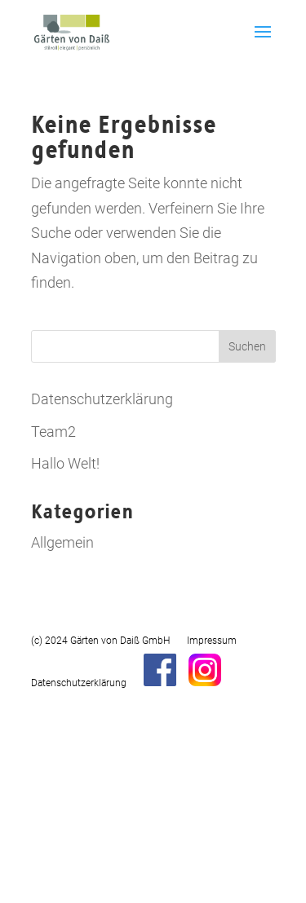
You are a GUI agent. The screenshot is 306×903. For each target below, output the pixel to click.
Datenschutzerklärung (102, 398)
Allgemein (62, 542)
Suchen (247, 346)
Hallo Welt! (65, 463)
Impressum (212, 640)
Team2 (53, 431)
